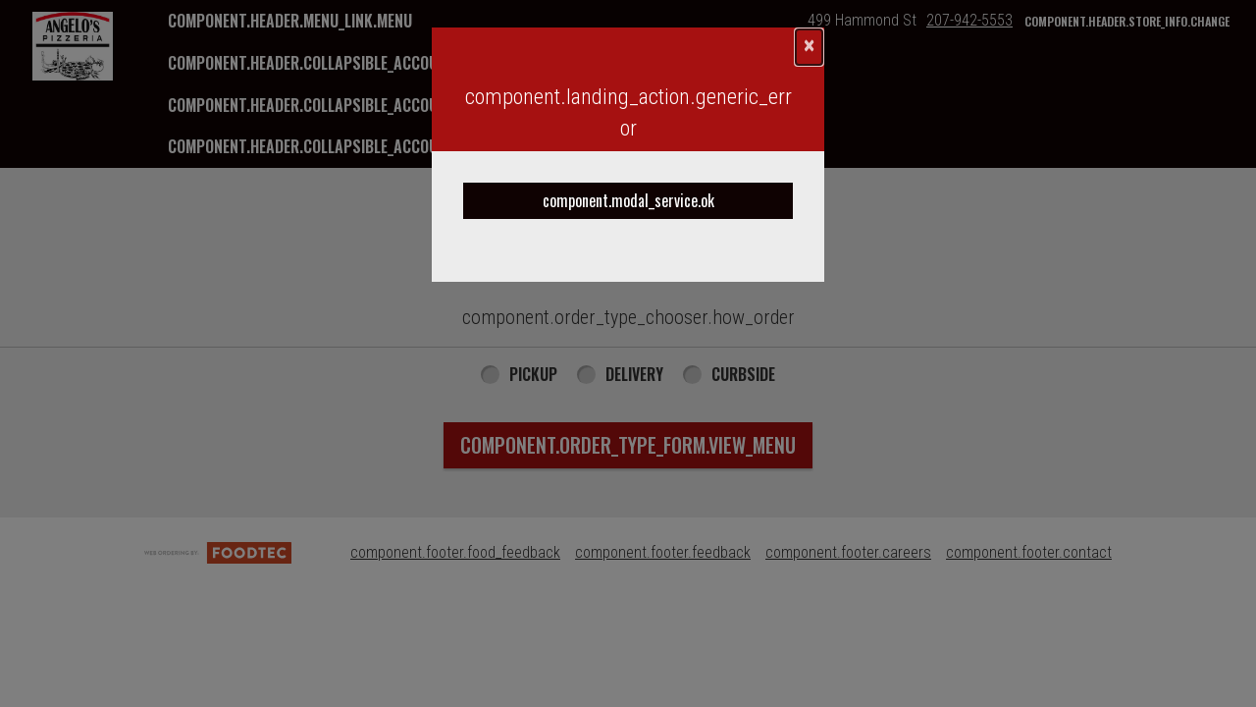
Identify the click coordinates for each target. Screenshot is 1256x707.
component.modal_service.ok (628, 200)
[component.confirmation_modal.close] (809, 47)
